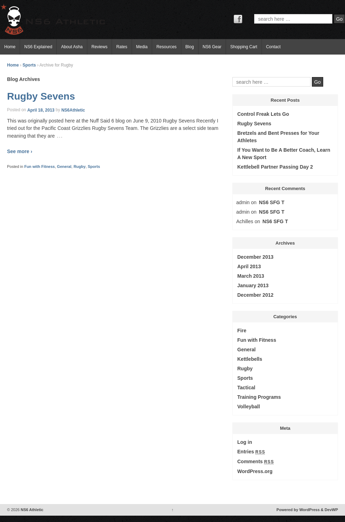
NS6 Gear (212, 46)
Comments (255, 462)
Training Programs (259, 397)
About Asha (71, 46)
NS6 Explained (38, 46)
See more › (19, 151)
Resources (166, 46)
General (64, 166)
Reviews (99, 46)
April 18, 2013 (40, 109)
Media (142, 46)
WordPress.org (254, 471)
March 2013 (250, 276)
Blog (190, 46)
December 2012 (255, 295)
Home (9, 46)
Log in (244, 442)
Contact (273, 46)
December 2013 (255, 257)
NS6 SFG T (271, 202)
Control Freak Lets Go (263, 114)
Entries (251, 452)
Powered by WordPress (298, 510)
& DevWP (329, 510)
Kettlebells (249, 359)
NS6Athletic (73, 109)
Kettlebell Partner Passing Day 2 (275, 167)
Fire (241, 330)
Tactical (246, 387)
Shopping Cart (243, 46)
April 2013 (249, 266)
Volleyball (248, 406)
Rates (121, 46)
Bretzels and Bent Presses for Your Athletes (278, 136)
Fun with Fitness (39, 166)
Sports (29, 65)
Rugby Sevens (41, 96)
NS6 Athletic (31, 510)
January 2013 (253, 285)
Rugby (80, 166)
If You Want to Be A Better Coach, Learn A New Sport (283, 153)
